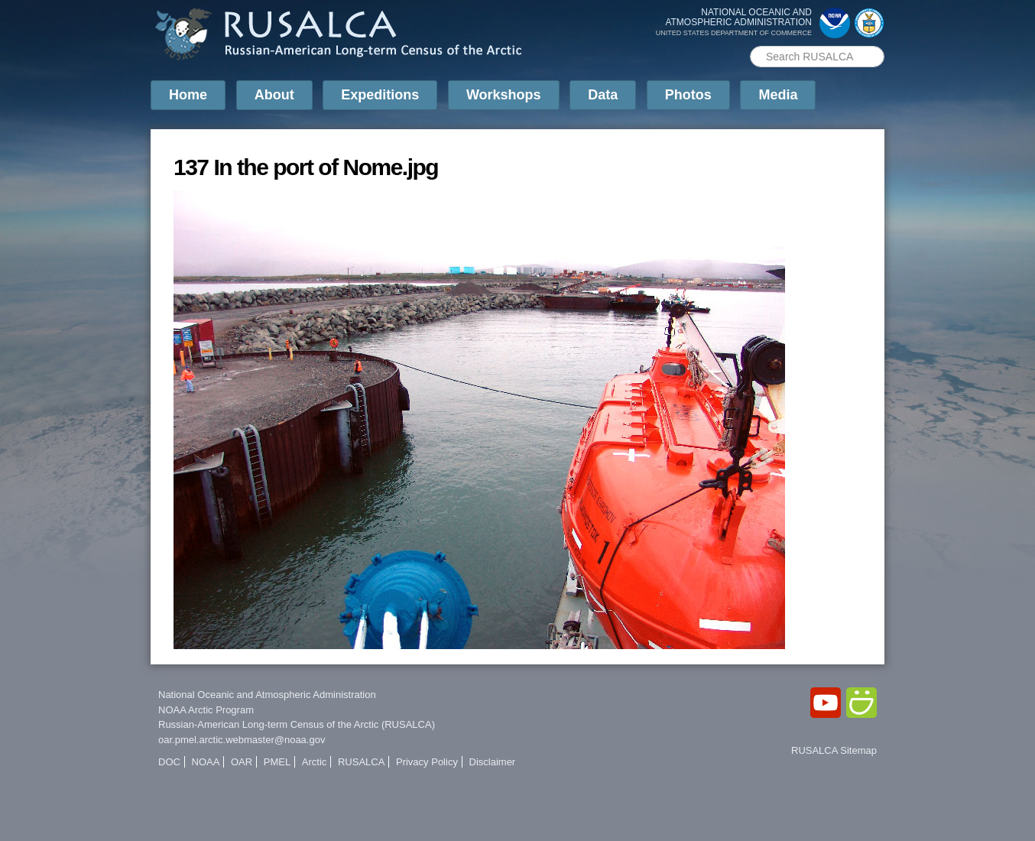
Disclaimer (492, 762)
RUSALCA (361, 762)
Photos (688, 94)
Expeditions (380, 94)
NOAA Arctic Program (206, 710)
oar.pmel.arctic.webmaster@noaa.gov (241, 739)
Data (603, 94)
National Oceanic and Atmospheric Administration (267, 694)
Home (188, 94)
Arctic (314, 762)
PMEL (277, 762)
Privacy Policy (427, 762)
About (274, 94)
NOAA (206, 762)
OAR (241, 762)
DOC (169, 762)
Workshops (503, 94)
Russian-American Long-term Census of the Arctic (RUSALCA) (296, 724)
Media (777, 94)
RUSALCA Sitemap (834, 750)
